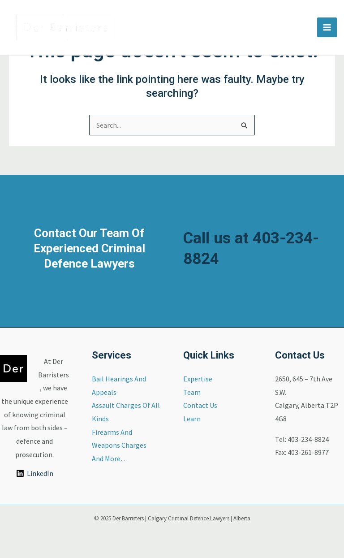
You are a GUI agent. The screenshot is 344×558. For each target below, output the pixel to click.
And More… (110, 458)
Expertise (197, 378)
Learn (192, 418)
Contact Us (200, 405)
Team (192, 392)
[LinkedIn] (34, 473)
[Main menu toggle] (327, 27)
